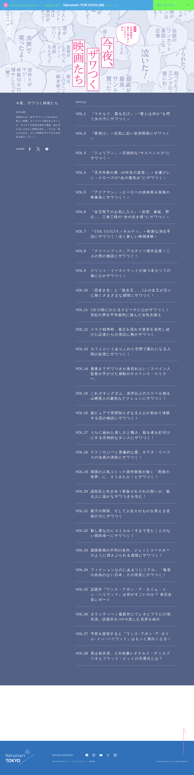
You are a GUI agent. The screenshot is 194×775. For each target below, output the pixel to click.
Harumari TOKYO (8, 43)
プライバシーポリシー (79, 761)
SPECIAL (28, 17)
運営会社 (92, 761)
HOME (18, 17)
